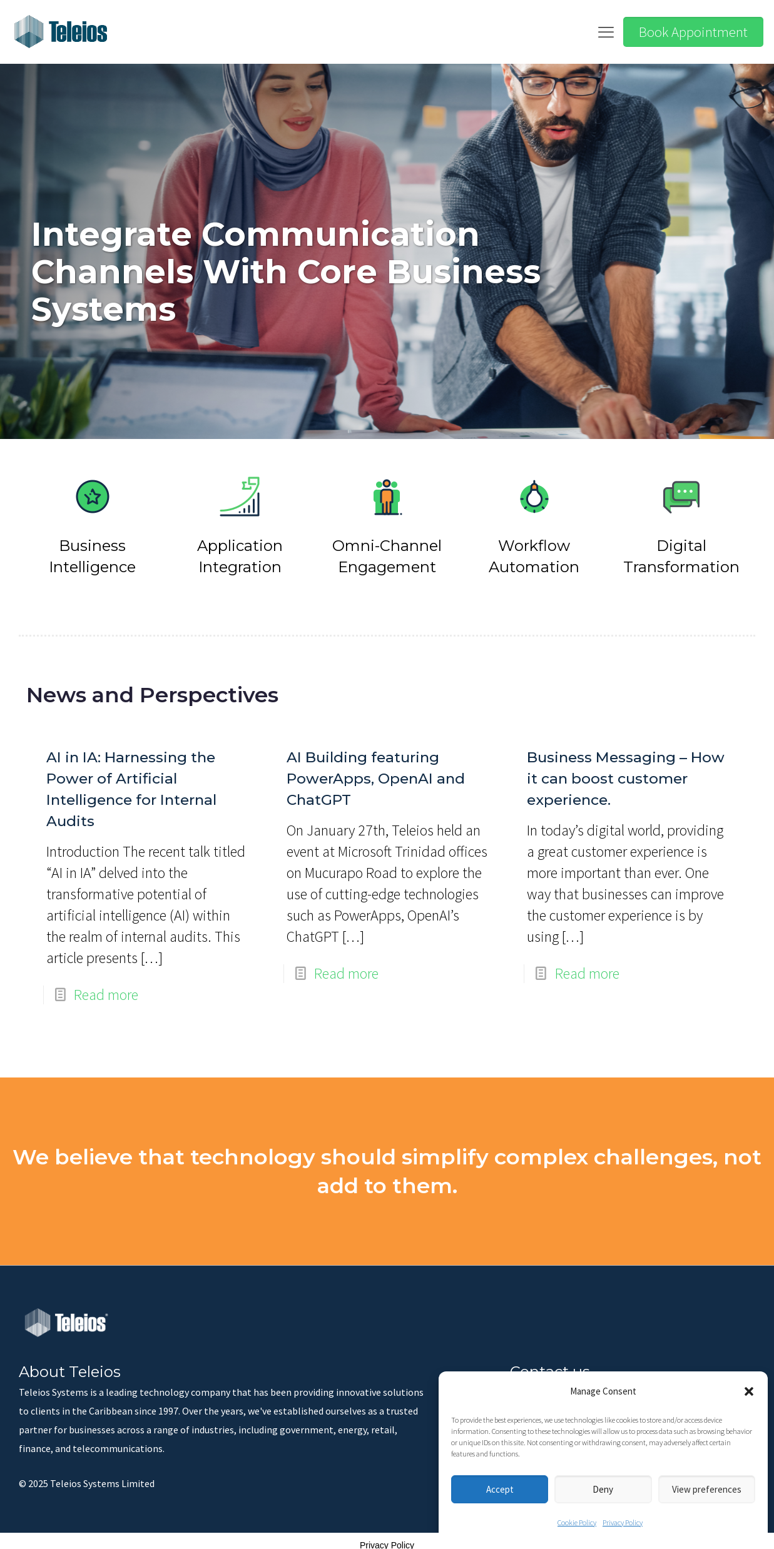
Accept (500, 1489)
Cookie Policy (577, 1522)
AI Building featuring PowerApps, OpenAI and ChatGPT (376, 772)
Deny (603, 1489)
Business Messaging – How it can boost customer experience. (626, 772)
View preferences (706, 1489)
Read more (106, 987)
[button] (749, 1391)
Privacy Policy (623, 1522)
